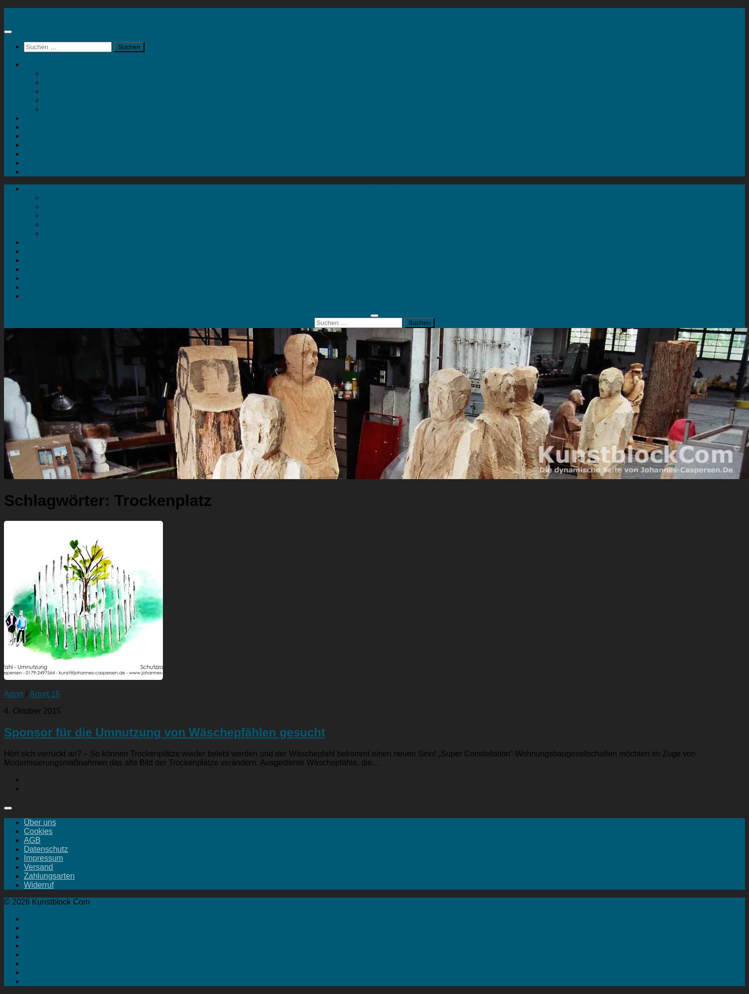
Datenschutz (46, 849)
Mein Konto (64, 100)
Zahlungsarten (49, 876)
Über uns (40, 822)
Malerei (57, 82)
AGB (32, 840)
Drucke (56, 91)
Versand (38, 867)
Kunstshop (43, 64)
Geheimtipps (46, 154)
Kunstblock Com (33, 12)
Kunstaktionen (49, 136)
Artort (33, 118)
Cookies (38, 831)
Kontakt (57, 109)
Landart (37, 145)
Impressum (43, 858)
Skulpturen (63, 73)
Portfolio (38, 163)
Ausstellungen (49, 127)
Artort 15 (45, 694)
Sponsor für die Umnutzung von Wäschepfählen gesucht (164, 732)
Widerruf (39, 885)
